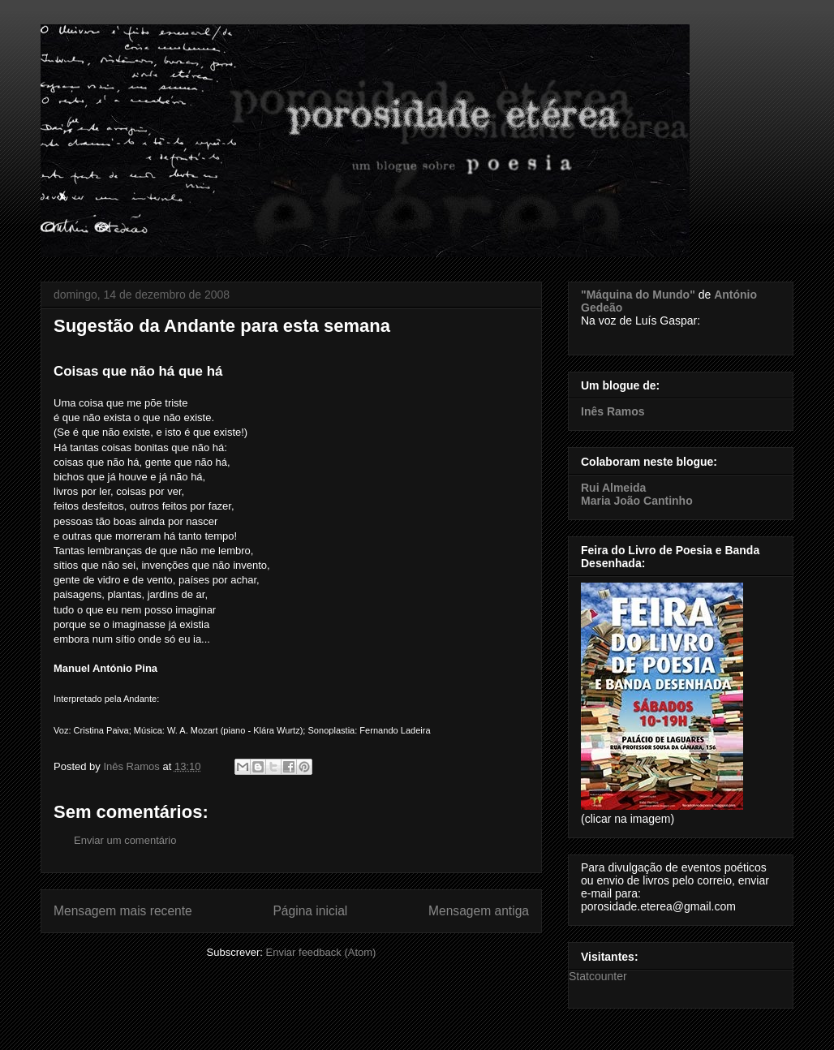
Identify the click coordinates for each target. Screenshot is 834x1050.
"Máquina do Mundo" (638, 294)
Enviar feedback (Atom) (321, 952)
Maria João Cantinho (637, 500)
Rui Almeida (613, 487)
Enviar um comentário (125, 840)
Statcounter (598, 976)
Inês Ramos (613, 411)
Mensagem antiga (478, 911)
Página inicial (310, 911)
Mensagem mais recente (123, 911)
